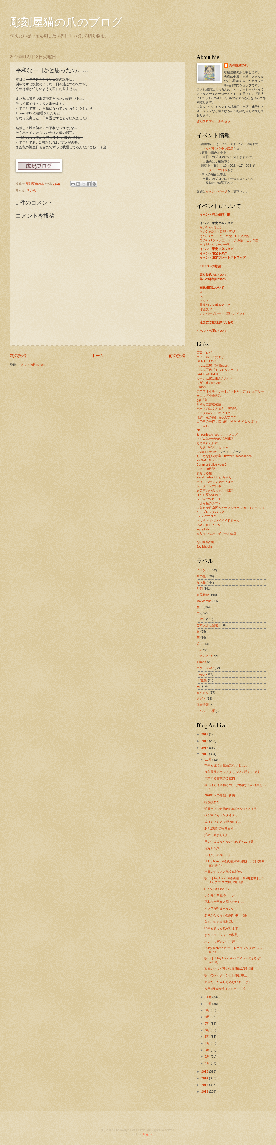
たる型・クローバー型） (216, 244)
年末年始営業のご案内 (219, 778)
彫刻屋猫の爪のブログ (66, 22)
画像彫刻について (212, 287)
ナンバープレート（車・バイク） (223, 313)
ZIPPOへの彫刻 (210, 266)
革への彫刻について (213, 279)
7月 (207, 1023)
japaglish (203, 529)
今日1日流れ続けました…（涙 (225, 988)
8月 (207, 1016)
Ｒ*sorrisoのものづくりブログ (217, 434)
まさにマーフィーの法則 (221, 935)
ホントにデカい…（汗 (219, 941)
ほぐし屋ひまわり (209, 494)
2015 (205, 1071)
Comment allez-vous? (211, 464)
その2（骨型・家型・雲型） (219, 231)
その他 (31, 190)
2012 (205, 1091)
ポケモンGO (205, 668)
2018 (205, 741)
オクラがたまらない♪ (219, 908)
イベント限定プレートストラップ (223, 257)
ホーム (97, 355)
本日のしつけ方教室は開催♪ (223, 871)
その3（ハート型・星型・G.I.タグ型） (226, 236)
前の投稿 (177, 355)
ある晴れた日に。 (209, 443)
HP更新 (202, 680)
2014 (205, 1078)
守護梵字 (206, 309)
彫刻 (200, 588)
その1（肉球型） (211, 227)
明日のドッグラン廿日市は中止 (225, 975)
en (198, 430)
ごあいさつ (204, 655)
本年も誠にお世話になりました (225, 765)
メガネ (201, 698)
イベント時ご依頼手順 (215, 214)
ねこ (200, 607)
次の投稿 (18, 355)
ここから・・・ (207, 425)
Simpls (201, 387)
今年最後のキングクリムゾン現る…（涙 (232, 772)
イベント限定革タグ (213, 253)
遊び (200, 643)
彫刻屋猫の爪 (35, 183)
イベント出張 (206, 711)
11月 (208, 997)
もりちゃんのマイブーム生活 (216, 533)
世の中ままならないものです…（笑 (228, 841)
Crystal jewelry (207, 451)
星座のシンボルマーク (215, 305)
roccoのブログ (206, 516)
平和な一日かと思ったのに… (224, 901)
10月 (208, 1003)
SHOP (201, 619)
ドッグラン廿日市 (215, 170)
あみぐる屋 (204, 473)
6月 (207, 1030)
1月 (207, 1063)
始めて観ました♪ (215, 835)
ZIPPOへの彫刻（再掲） (221, 795)
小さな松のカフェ (209, 503)
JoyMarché (204, 600)
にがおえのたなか (209, 382)
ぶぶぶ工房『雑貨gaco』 (214, 365)
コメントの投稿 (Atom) (33, 364)
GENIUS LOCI (206, 361)
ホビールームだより (210, 357)
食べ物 (201, 582)
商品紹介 (203, 594)
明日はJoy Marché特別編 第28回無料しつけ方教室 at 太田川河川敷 (234, 880)
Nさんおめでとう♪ (216, 888)
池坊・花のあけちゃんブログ (216, 417)
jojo (199, 686)
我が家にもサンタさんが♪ (222, 815)
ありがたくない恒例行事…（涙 (225, 915)
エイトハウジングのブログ (215, 481)
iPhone (201, 661)
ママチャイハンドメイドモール (218, 520)
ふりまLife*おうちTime (212, 447)
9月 (207, 1010)
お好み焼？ (212, 848)
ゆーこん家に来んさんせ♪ (214, 378)
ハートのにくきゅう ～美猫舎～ (218, 408)
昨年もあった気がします (221, 928)
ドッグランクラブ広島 (218, 148)
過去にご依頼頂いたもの (216, 322)
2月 (207, 1056)
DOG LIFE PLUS (208, 524)
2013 (205, 1084)
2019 (205, 734)
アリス (204, 300)
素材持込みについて (213, 274)
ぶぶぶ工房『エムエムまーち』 (218, 369)
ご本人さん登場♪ (208, 625)
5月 (207, 1036)
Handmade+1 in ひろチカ (214, 477)
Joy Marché (204, 546)
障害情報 (203, 704)
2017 (205, 747)
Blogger (202, 674)
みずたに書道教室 (209, 404)
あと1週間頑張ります (219, 828)
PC (199, 649)
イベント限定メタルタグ (216, 249)
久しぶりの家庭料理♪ (219, 921)
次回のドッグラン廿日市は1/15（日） (230, 968)
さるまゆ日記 (206, 468)
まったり (203, 692)
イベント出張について (212, 330)
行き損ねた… (213, 802)
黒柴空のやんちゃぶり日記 (215, 490)
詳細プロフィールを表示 (213, 121)
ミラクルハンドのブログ (213, 413)
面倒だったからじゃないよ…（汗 (227, 982)
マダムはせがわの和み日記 (215, 438)
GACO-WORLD (207, 374)
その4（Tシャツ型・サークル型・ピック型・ (231, 240)
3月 (207, 1050)
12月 (208, 759)
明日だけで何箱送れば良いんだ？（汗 (230, 808)
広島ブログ (204, 352)
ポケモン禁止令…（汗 (219, 895)
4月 (207, 1043)
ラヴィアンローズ (209, 499)
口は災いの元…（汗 (218, 855)
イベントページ (216, 191)
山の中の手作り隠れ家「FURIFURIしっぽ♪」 (227, 421)
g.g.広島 (202, 400)
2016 (205, 754)
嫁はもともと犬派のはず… (222, 821)
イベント (203, 570)
